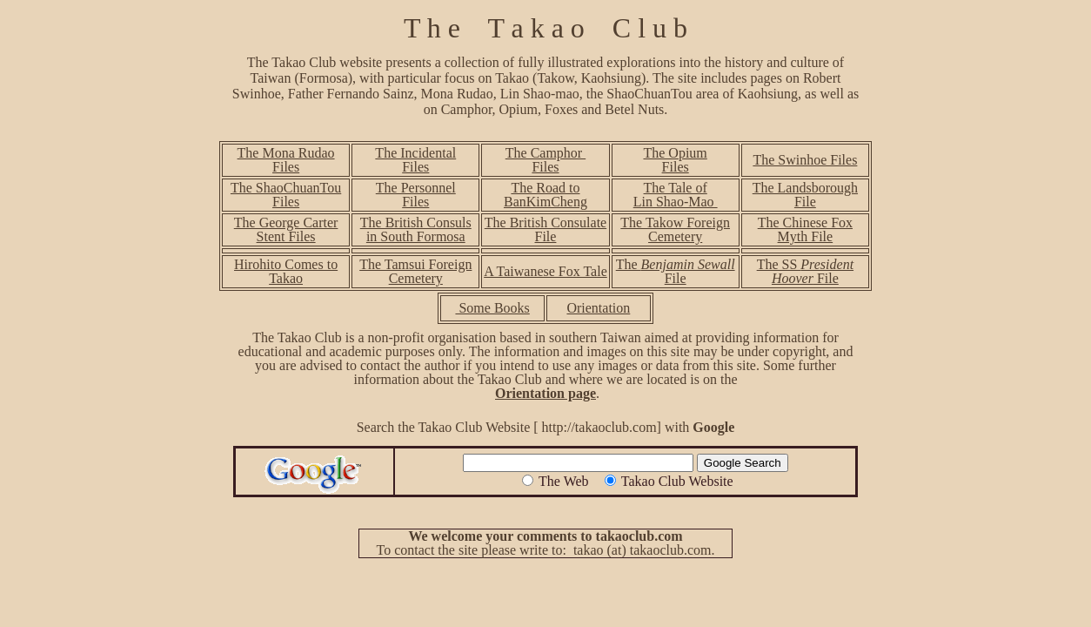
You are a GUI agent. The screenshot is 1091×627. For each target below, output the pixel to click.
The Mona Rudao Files (286, 159)
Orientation (598, 307)
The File (675, 271)
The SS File (805, 271)
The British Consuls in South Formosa (416, 229)
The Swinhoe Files (805, 159)
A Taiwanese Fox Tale (545, 271)
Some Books (492, 307)
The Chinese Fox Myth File (805, 229)
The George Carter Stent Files (286, 229)
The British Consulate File (545, 229)
